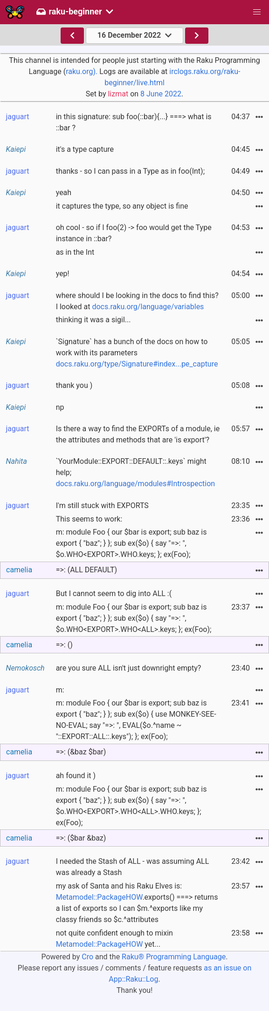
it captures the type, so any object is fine (122, 206)
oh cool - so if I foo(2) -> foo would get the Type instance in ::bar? (134, 233)
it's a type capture (85, 149)
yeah (63, 192)
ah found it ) (76, 775)
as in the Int (75, 252)
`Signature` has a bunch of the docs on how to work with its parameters (137, 352)
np (60, 407)
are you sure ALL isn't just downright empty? (128, 668)
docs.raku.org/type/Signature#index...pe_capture (137, 364)
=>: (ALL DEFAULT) (86, 569)
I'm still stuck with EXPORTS (102, 505)
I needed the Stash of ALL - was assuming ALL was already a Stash (132, 867)
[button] (257, 12)
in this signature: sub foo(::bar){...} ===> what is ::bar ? (134, 122)
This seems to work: (89, 519)
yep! (62, 273)
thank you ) (74, 385)
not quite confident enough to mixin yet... (114, 939)
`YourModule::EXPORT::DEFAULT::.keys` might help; (135, 472)
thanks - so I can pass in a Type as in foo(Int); (130, 171)
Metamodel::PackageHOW (99, 897)
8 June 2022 (160, 93)
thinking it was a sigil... (93, 319)
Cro (87, 956)
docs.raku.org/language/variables (148, 306)
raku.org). (81, 71)
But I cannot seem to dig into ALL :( (114, 593)
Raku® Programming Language (174, 956)
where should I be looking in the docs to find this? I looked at (137, 301)
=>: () (64, 644)
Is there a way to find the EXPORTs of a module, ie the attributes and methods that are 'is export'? (138, 434)
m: (60, 689)
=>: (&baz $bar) (81, 751)
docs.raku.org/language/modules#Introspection (135, 483)
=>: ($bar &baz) (81, 838)
